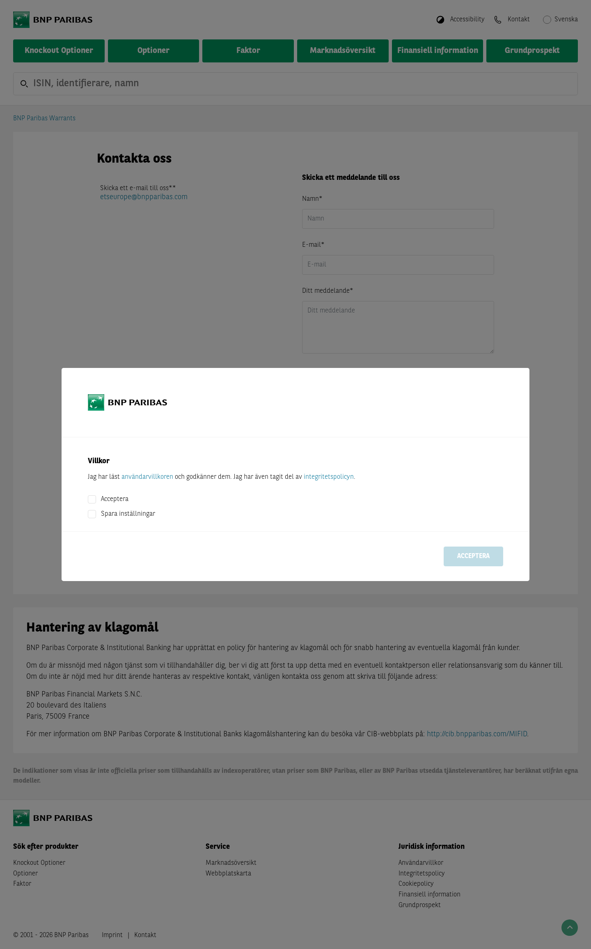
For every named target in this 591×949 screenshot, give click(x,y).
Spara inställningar (128, 514)
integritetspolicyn (329, 477)
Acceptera (114, 499)
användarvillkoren (147, 477)
